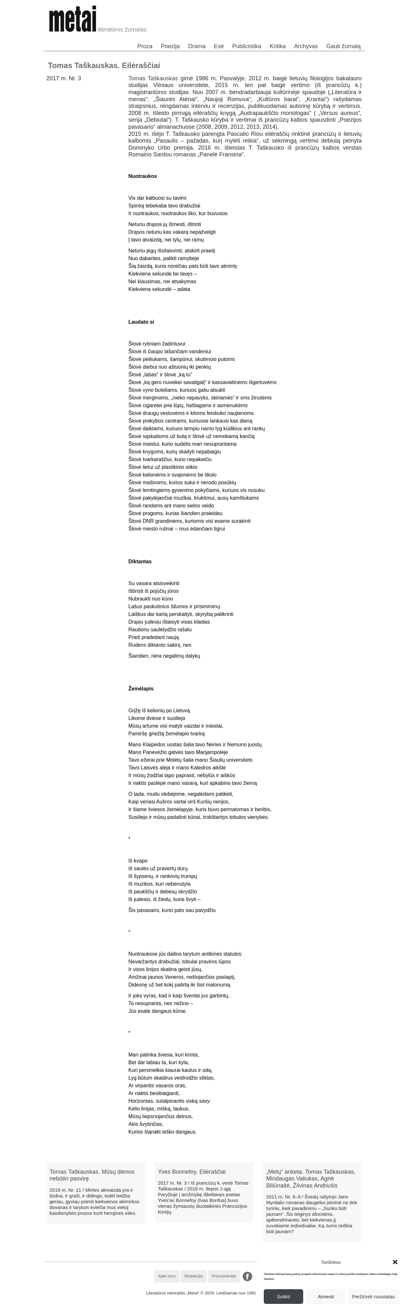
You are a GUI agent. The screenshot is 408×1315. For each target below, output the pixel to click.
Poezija (170, 46)
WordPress (180, 1310)
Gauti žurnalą (343, 46)
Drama (197, 46)
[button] (395, 1262)
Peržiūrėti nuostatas (373, 1296)
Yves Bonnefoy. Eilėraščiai (192, 1172)
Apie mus (166, 1276)
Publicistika (246, 46)
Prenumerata (224, 1276)
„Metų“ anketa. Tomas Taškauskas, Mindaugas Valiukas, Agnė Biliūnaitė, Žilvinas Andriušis (310, 1179)
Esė (219, 46)
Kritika (278, 46)
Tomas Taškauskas (153, 78)
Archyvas (306, 46)
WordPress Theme (208, 1310)
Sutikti (283, 1296)
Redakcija (193, 1276)
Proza (145, 46)
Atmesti (326, 1296)
